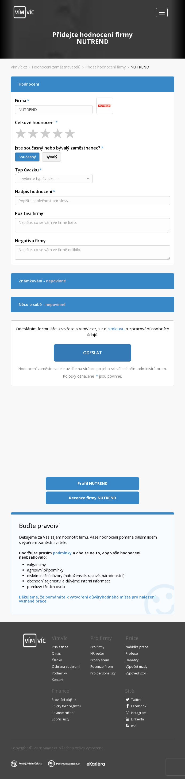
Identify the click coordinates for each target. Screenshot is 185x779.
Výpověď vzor (136, 673)
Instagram (138, 713)
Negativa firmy (30, 241)
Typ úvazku (27, 170)
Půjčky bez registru (66, 706)
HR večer (97, 653)
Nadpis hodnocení (33, 191)
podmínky (62, 552)
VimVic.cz (50, 748)
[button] (53, 178)
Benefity (132, 660)
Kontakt (57, 679)
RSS (134, 726)
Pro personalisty (102, 673)
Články (57, 660)
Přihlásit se (60, 647)
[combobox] (53, 109)
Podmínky (59, 673)
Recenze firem (101, 666)
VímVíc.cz (19, 67)
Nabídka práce (137, 647)
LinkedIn (137, 719)
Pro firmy (97, 647)
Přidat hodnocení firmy (105, 67)
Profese (132, 653)
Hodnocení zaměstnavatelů (56, 67)
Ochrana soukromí (66, 666)
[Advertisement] (92, 431)
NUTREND (139, 67)
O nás (56, 653)
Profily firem (99, 660)
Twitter (136, 699)
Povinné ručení (63, 713)
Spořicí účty (60, 719)
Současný (27, 156)
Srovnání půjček (64, 699)
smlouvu (116, 328)
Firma (20, 100)
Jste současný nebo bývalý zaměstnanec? (57, 148)
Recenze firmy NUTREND (92, 497)
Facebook (138, 706)
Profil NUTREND (92, 483)
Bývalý (51, 156)
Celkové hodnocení (35, 122)
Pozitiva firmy (29, 213)
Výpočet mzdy (136, 666)
